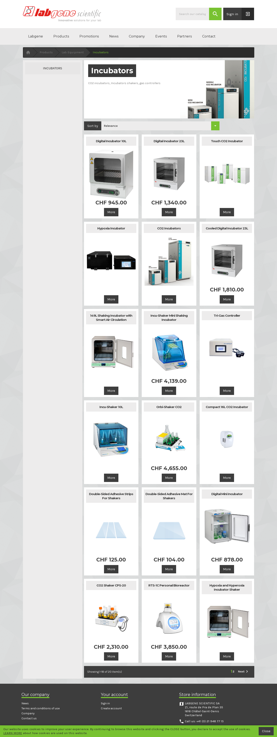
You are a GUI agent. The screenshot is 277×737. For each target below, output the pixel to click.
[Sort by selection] (160, 125)
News (113, 36)
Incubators (52, 68)
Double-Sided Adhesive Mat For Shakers (169, 496)
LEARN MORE (12, 733)
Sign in (105, 703)
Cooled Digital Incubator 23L (227, 228)
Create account (111, 708)
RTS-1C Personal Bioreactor (168, 585)
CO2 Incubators (169, 228)
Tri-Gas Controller (227, 315)
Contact (209, 36)
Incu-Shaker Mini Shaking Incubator (169, 318)
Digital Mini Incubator (227, 494)
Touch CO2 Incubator (227, 141)
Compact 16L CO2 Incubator (227, 407)
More (111, 212)
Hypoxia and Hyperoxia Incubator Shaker (226, 587)
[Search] (192, 14)
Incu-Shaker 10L (111, 407)
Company (137, 36)
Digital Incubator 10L (111, 141)
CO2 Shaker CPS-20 (111, 585)
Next (243, 671)
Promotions (89, 36)
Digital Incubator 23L (169, 141)
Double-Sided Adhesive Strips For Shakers (111, 496)
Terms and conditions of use (40, 708)
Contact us (29, 718)
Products (61, 36)
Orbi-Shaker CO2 (169, 407)
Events (161, 36)
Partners (184, 36)
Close (266, 731)
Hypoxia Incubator (111, 228)
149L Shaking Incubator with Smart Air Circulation (111, 318)
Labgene (35, 36)
